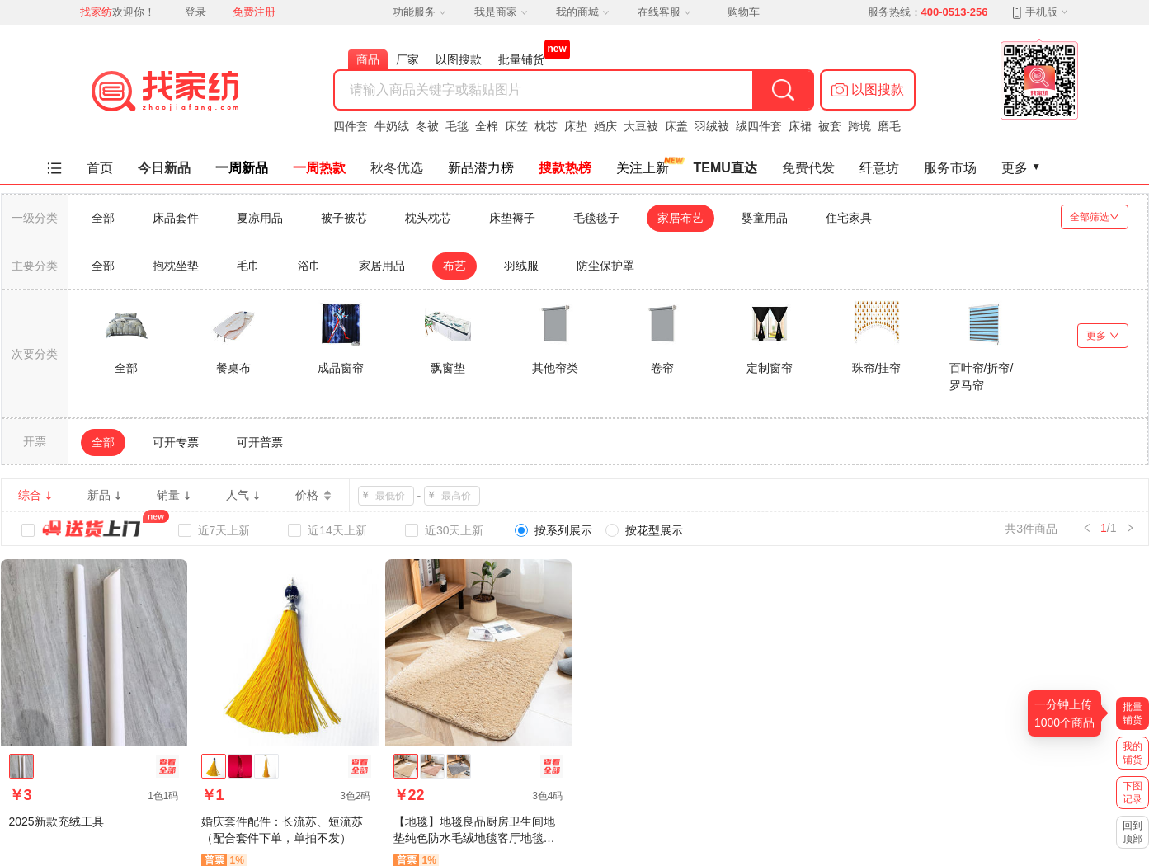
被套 (829, 126)
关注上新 (642, 168)
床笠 (516, 126)
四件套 (350, 126)
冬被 (427, 126)
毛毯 (457, 126)
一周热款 (319, 168)
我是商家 (500, 12)
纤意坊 (879, 168)
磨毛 (889, 126)
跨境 (859, 126)
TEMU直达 (725, 168)
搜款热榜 (565, 168)
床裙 (800, 126)
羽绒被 (712, 126)
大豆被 (641, 126)
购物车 (744, 12)
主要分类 (35, 265)
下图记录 (1132, 792)
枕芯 (546, 126)
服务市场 (950, 168)
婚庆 (605, 126)
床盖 (676, 126)
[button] (868, 89)
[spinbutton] (391, 496)
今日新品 (164, 168)
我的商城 (582, 12)
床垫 (575, 126)
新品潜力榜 (481, 168)
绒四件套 (759, 126)
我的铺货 (1132, 753)
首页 (100, 168)
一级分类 (35, 217)
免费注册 (254, 12)
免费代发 (808, 168)
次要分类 (35, 353)
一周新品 (241, 168)
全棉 (486, 126)
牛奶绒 (391, 126)
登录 (195, 12)
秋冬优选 (396, 168)
